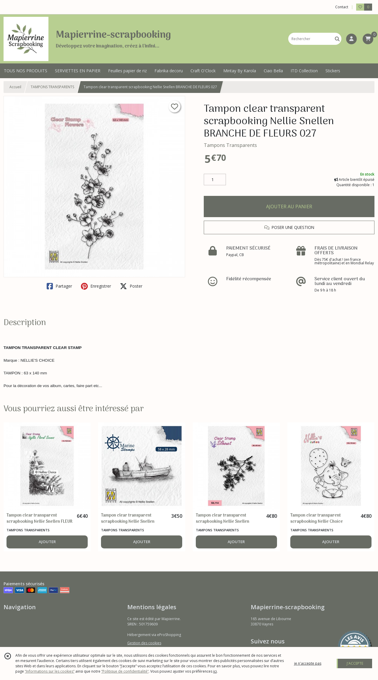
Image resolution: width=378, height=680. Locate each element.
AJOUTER (47, 541)
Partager (59, 286)
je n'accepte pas (307, 663)
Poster (131, 286)
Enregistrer (96, 286)
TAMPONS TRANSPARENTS (52, 86)
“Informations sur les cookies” (49, 671)
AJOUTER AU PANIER (289, 206)
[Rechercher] (337, 39)
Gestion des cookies (144, 642)
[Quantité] (215, 180)
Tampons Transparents (230, 145)
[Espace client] (351, 38)
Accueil (15, 86)
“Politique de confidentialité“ (125, 671)
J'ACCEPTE (355, 663)
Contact (341, 6)
